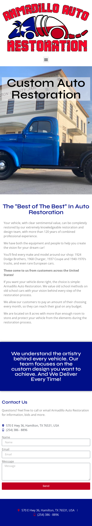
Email (5, 449)
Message (8, 461)
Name (6, 437)
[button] (46, 60)
